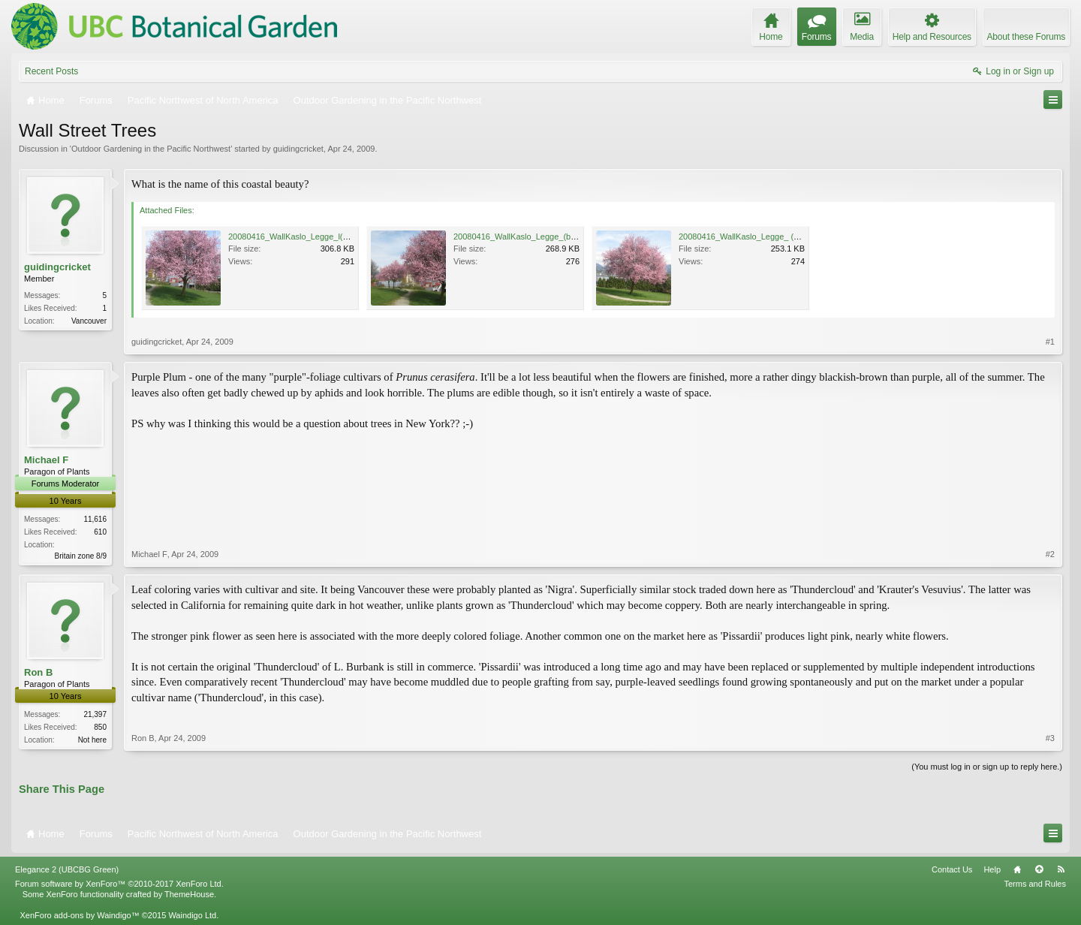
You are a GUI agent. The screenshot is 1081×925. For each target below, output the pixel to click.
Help (992, 869)
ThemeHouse (189, 894)
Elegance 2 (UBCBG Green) (67, 869)
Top (1039, 869)
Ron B (38, 672)
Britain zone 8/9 (81, 556)
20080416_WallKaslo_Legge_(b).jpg (520, 236)
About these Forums (1026, 37)
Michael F (46, 460)
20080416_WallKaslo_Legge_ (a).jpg (747, 236)
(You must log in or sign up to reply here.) (986, 766)
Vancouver (89, 321)
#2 (1050, 554)
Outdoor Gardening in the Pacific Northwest (150, 148)
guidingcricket (298, 148)
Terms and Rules (1035, 883)
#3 (1050, 738)
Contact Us (952, 869)
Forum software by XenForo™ (119, 883)
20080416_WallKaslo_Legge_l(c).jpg (295, 236)
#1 (1050, 341)
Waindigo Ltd (192, 915)
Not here (92, 740)
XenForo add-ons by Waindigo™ (79, 915)
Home (1017, 869)
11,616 (95, 519)
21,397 (95, 714)
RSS (1060, 869)
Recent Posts (51, 71)
